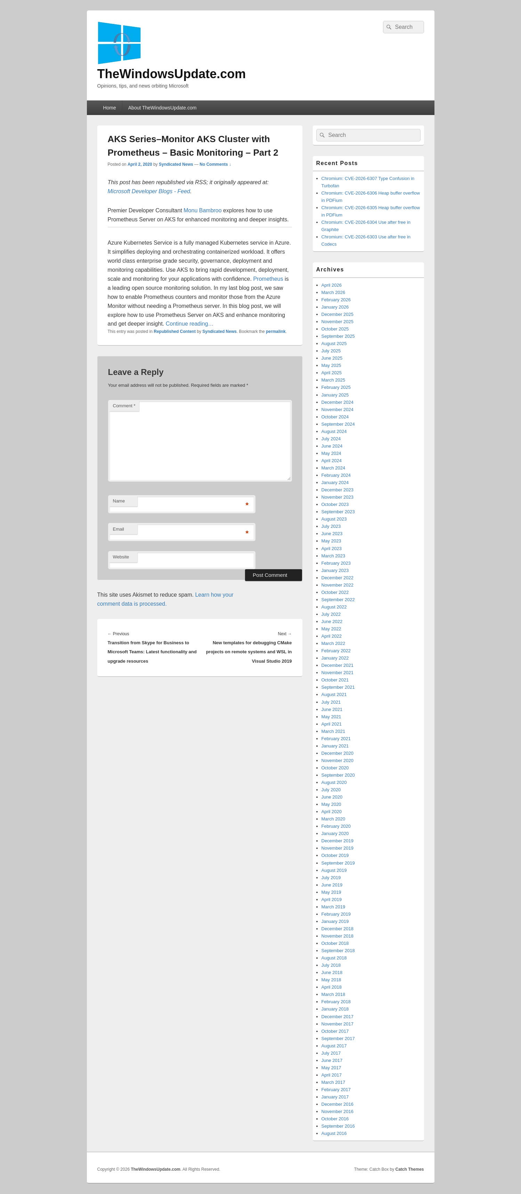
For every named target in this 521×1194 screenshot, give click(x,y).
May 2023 (331, 540)
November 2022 (337, 585)
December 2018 (337, 928)
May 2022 (331, 628)
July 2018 (331, 965)
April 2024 (331, 460)
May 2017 (331, 1067)
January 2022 (335, 658)
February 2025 (336, 387)
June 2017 (332, 1060)
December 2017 (337, 1016)
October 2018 (335, 943)
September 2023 (338, 511)
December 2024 (337, 402)
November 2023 (337, 497)
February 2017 (336, 1089)
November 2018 (337, 936)
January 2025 (335, 395)
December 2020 (337, 753)
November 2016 (337, 1111)
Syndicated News (176, 164)
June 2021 (332, 709)
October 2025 (335, 329)
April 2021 (331, 724)
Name (119, 501)
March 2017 (333, 1082)
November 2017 (337, 1024)
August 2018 (334, 957)
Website (121, 556)
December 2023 (337, 489)
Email (118, 529)
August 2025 (334, 343)
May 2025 (331, 365)
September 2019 (338, 863)
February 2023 (336, 563)
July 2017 (331, 1053)
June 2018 (332, 972)
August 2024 (334, 431)
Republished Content (175, 331)
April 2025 (331, 372)
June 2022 (332, 621)
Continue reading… (190, 324)
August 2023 (334, 519)
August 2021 (334, 694)
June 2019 (332, 885)
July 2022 (331, 614)
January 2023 (335, 570)
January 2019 (335, 921)
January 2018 (335, 1009)
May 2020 (331, 804)
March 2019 (333, 906)
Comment (124, 405)
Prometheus (268, 279)
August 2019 (334, 870)
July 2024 (331, 438)
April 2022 (331, 636)
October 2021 (335, 679)
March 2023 (333, 555)
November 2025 (337, 321)
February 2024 (336, 475)
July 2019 (331, 877)
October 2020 (335, 767)
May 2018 (331, 979)
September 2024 (338, 424)
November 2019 (337, 848)
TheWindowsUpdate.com (171, 74)
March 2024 (333, 468)
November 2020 (337, 760)
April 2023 (331, 548)
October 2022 (335, 592)
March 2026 (333, 292)
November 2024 (337, 409)
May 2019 (331, 892)
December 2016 (337, 1104)
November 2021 (337, 672)
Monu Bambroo (202, 210)
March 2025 (333, 380)
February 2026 (336, 299)
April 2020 (331, 811)
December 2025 (337, 314)
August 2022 (334, 607)
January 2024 (335, 482)
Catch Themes (409, 1169)
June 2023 (332, 533)
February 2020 (336, 826)
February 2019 (336, 914)
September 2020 (338, 775)
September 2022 (338, 599)
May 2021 (331, 716)
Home (109, 108)
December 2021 (337, 665)
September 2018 (338, 950)
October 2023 (335, 504)
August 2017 (334, 1045)
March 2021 (333, 731)
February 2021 (336, 738)
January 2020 (335, 833)
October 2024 (335, 416)
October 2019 (335, 855)
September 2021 (338, 687)
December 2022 (337, 577)
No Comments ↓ (215, 164)
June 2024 (332, 446)
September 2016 (338, 1126)
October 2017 (335, 1031)
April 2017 (331, 1075)
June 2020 (332, 797)
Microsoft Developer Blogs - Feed (149, 191)
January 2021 (335, 746)
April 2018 (331, 987)
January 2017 (335, 1096)
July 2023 (331, 526)
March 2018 (333, 994)
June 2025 (332, 358)
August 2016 (334, 1133)
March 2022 (333, 643)
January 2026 (335, 307)
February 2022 (336, 650)
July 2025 (331, 350)
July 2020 (331, 789)
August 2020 (334, 782)
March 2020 (333, 818)
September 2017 (338, 1038)
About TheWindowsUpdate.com (162, 108)
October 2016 (335, 1118)
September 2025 (338, 336)
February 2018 (336, 1001)
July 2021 (331, 702)
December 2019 (337, 840)
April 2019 (331, 899)
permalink (276, 331)
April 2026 (331, 285)
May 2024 (331, 453)
